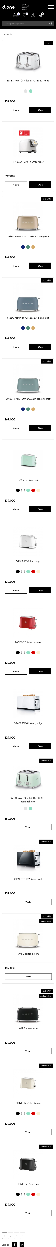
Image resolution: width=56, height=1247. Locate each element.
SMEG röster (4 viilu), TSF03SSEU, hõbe (28, 80)
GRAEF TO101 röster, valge (28, 723)
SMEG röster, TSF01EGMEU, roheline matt (28, 398)
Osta (40, 109)
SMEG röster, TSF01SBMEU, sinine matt (28, 317)
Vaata (16, 109)
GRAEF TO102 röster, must (28, 879)
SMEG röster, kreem (28, 953)
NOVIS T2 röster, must (28, 1184)
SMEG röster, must (28, 1028)
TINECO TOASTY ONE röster (28, 161)
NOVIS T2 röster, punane (28, 642)
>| (22, 1235)
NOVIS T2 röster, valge (28, 561)
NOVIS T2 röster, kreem (28, 1103)
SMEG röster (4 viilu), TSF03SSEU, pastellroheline (28, 799)
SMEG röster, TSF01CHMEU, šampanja (28, 236)
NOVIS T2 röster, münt (28, 480)
